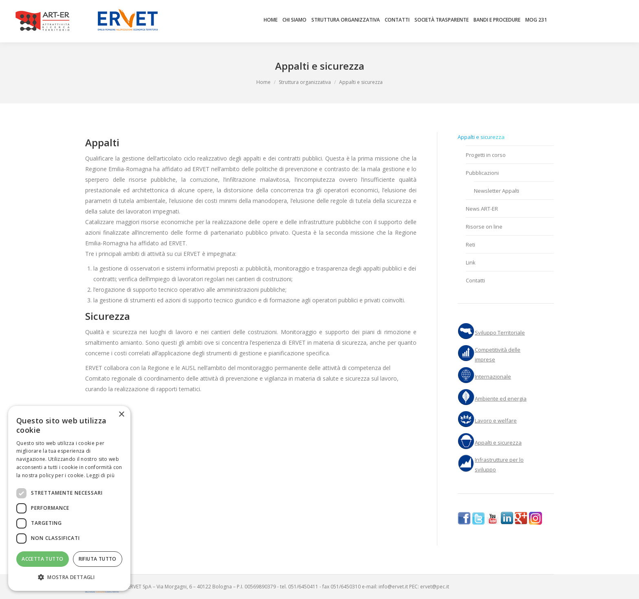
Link (471, 262)
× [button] (121, 415)
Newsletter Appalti (496, 190)
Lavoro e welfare (496, 420)
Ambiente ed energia (501, 398)
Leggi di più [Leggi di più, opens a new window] (100, 475)
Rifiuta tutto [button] (98, 558)
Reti (470, 244)
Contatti (475, 280)
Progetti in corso (486, 155)
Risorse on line (484, 226)
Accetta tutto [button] (42, 558)
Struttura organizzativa (305, 82)
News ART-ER (482, 208)
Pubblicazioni (482, 172)
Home (263, 82)
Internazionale (493, 376)
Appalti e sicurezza (481, 137)
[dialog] (69, 498)
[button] (69, 577)
